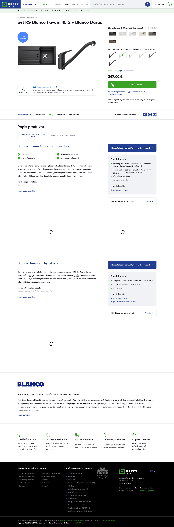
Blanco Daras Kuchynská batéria (42, 263)
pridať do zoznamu (115, 94)
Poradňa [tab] (61, 114)
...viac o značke (24, 415)
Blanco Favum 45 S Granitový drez (43, 146)
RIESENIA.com (79, 523)
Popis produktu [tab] (25, 114)
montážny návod (120, 298)
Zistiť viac (62, 92)
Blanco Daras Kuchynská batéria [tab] (64, 135)
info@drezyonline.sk (148, 490)
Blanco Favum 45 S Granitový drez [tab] (33, 135)
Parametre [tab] (40, 114)
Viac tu (149, 201)
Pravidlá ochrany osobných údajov (72, 520)
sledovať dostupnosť (136, 92)
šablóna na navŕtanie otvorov (124, 302)
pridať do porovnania (116, 92)
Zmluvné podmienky (108, 520)
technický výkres (120, 190)
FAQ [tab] (51, 114)
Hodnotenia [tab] (74, 114)
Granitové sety (32, 17)
